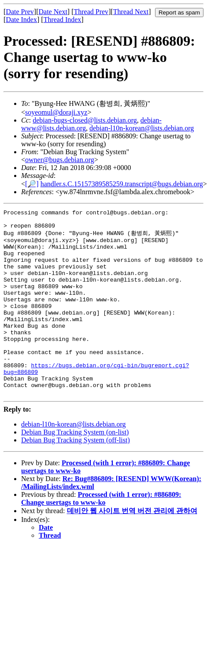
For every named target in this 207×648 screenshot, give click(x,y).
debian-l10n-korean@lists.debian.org (141, 128)
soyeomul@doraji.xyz (56, 112)
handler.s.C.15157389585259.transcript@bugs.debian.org (122, 184)
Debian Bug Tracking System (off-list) (75, 476)
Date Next (53, 11)
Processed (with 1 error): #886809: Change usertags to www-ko (101, 534)
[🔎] (32, 184)
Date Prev (20, 11)
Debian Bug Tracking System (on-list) (75, 468)
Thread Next (130, 11)
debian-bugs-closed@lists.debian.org (85, 120)
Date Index (21, 19)
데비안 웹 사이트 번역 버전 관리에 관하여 (132, 546)
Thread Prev (91, 11)
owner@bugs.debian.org (59, 159)
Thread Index (62, 19)
